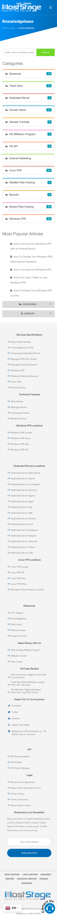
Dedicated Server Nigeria (23, 495)
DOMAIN (44, 879)
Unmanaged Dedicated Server (25, 353)
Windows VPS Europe (21, 432)
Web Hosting (17, 401)
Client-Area (16, 624)
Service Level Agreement (23, 782)
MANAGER (26, 883)
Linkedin (16, 718)
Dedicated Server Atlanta (23, 478)
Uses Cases (16, 661)
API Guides (16, 762)
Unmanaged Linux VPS (22, 347)
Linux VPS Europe (19, 567)
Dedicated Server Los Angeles (25, 484)
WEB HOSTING (12, 874)
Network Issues (18, 630)
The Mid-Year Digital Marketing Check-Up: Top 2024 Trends (26, 691)
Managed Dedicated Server (24, 364)
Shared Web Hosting (21, 342)
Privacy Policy (17, 793)
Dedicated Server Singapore (24, 530)
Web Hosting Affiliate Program (25, 650)
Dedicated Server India (22, 553)
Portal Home (9, 28)
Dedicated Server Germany (24, 490)
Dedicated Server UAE (22, 513)
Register (27, 3)
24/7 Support (17, 613)
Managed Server (19, 407)
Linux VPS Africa (19, 584)
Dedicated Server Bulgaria (23, 535)
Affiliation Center (19, 656)
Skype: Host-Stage (21, 725)
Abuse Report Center (21, 805)
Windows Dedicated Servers (24, 376)
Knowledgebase (18, 618)
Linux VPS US (17, 572)
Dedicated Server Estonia (23, 518)
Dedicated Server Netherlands (25, 473)
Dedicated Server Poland (23, 547)
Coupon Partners (19, 636)
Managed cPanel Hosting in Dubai (27, 589)
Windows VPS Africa (21, 438)
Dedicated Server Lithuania (24, 541)
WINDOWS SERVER (27, 879)
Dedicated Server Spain (22, 501)
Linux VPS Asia (18, 578)
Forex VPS (16, 382)
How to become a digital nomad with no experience (28, 676)
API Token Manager (20, 768)
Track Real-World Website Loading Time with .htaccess (27, 683)
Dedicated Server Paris (22, 524)
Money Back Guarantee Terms (26, 788)
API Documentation (20, 756)
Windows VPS (17, 370)
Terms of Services (19, 799)
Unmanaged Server (20, 413)
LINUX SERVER (30, 874)
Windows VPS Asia (20, 444)
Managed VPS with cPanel (23, 359)
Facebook (16, 705)
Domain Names (18, 387)
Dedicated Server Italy (21, 507)
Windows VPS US (19, 449)
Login (19, 3)
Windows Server (19, 418)
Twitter (15, 712)
